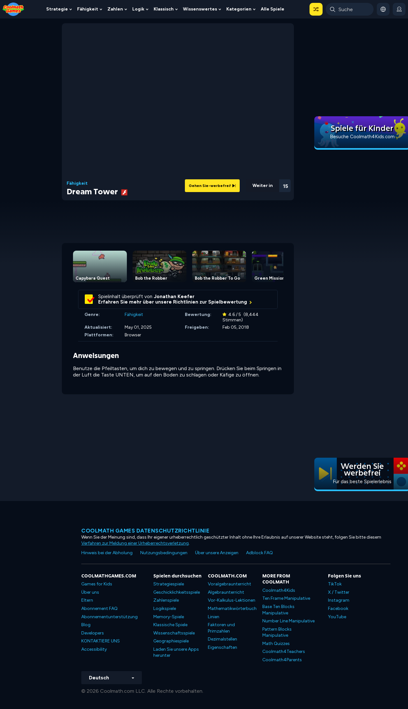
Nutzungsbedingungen (163, 552)
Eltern (87, 600)
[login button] (399, 9)
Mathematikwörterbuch (232, 608)
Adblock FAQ (259, 552)
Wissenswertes (200, 9)
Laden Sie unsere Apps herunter (176, 652)
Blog (86, 624)
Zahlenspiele (166, 600)
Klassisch (164, 9)
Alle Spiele (272, 9)
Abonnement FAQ (99, 608)
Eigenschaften (222, 647)
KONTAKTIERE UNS (100, 641)
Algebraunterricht (226, 592)
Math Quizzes (276, 643)
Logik (138, 9)
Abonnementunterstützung (109, 616)
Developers (92, 633)
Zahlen (115, 9)
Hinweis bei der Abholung (107, 552)
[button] (316, 9)
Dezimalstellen (222, 639)
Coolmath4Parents (282, 659)
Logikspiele (164, 608)
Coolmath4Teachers (283, 651)
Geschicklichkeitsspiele (176, 592)
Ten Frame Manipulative (286, 598)
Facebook (338, 608)
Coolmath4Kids (278, 590)
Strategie (57, 9)
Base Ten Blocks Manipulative (278, 610)
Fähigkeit (87, 9)
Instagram (338, 600)
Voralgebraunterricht (229, 584)
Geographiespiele (171, 641)
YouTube (337, 616)
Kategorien (238, 9)
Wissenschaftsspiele (174, 633)
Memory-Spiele (168, 616)
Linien (213, 616)
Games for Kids (96, 584)
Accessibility (94, 649)
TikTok (335, 584)
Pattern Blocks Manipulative (277, 632)
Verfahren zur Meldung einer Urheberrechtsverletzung (135, 543)
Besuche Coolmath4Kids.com (362, 137)
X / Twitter (338, 592)
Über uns (90, 592)
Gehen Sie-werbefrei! (212, 185)
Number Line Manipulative (288, 621)
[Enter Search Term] (350, 9)
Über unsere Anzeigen (216, 552)
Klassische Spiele (170, 624)
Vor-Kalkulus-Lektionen (231, 600)
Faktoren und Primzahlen (221, 628)
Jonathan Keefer (174, 296)
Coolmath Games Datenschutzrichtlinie (145, 530)
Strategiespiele (168, 584)
